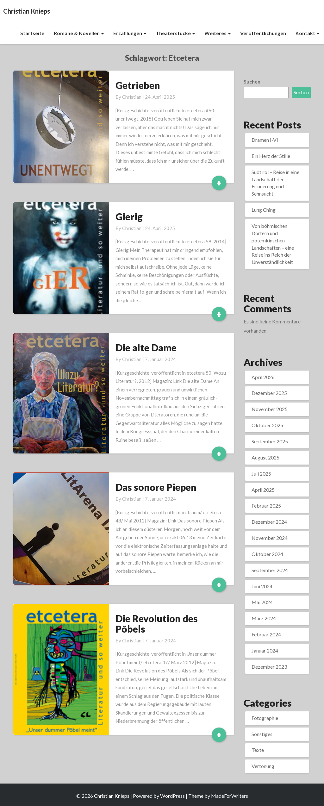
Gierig (129, 216)
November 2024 (270, 538)
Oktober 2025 (267, 425)
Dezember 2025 (269, 393)
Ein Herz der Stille (271, 156)
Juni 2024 (262, 586)
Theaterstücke (175, 33)
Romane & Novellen (79, 33)
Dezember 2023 (269, 667)
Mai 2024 (262, 602)
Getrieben (137, 85)
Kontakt (307, 33)
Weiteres (217, 33)
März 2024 (264, 618)
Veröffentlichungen (263, 33)
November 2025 (270, 409)
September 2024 (270, 570)
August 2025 (265, 457)
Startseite (32, 33)
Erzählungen (129, 33)
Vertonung (263, 766)
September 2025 (270, 441)
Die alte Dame (146, 347)
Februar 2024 (266, 634)
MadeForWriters (229, 796)
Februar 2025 (266, 506)
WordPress (172, 796)
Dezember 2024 (269, 522)
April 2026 (263, 377)
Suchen (252, 81)
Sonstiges (262, 734)
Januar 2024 (265, 650)
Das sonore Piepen (155, 487)
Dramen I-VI (265, 140)
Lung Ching (264, 210)
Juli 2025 (261, 474)
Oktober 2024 (267, 554)
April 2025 (263, 490)
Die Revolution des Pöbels (156, 623)
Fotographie (265, 718)
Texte (258, 750)
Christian (131, 97)
